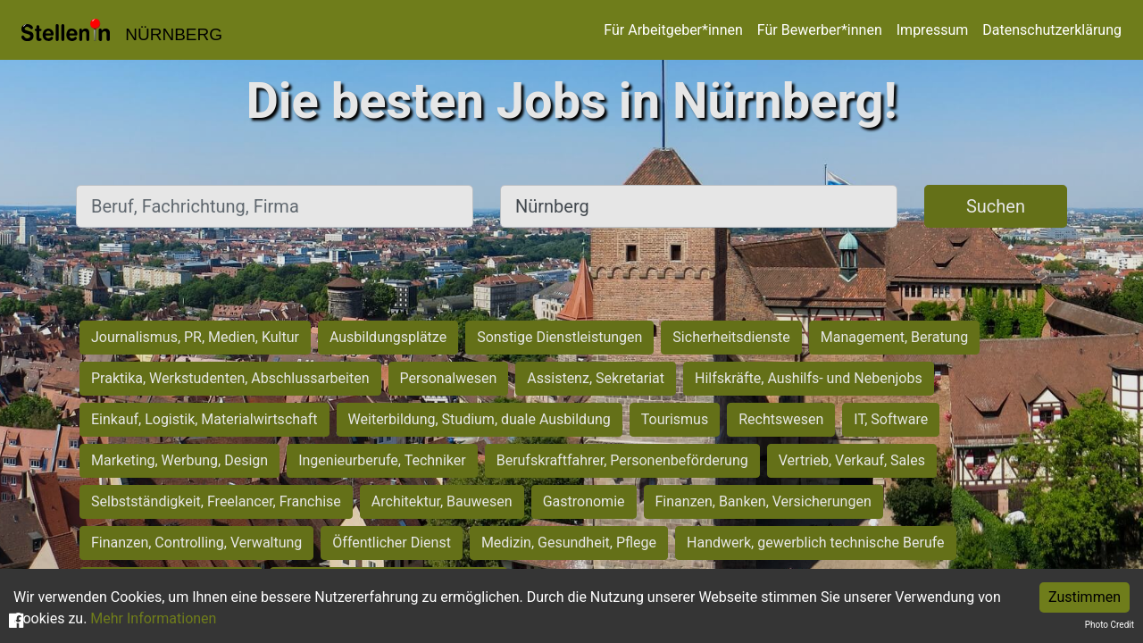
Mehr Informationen (153, 618)
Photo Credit (1109, 625)
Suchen (995, 206)
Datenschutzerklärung (1052, 29)
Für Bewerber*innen (819, 29)
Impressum (933, 29)
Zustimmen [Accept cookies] (1084, 597)
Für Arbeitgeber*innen (673, 29)
